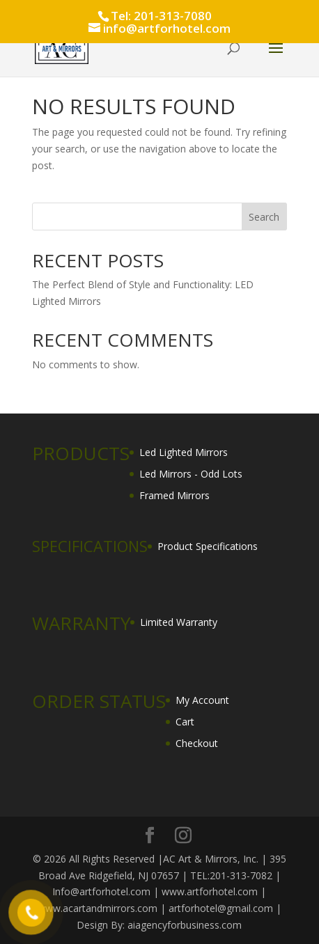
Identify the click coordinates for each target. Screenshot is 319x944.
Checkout (197, 743)
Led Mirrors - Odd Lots (190, 473)
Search (264, 216)
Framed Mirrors (174, 495)
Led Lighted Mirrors (183, 452)
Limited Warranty (178, 622)
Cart (185, 721)
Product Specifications (207, 546)
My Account (202, 700)
